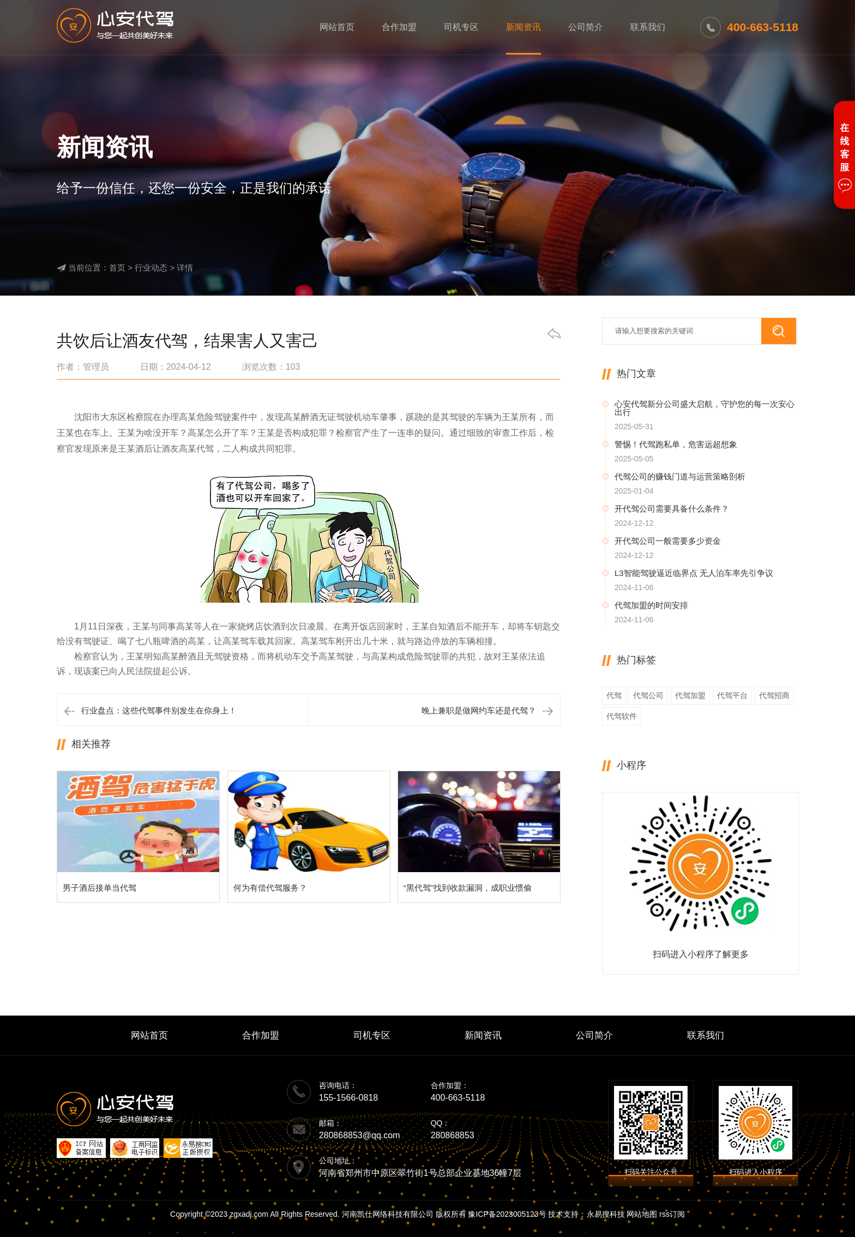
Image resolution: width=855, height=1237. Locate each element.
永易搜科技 (606, 1214)
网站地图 (642, 1214)
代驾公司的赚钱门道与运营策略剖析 (680, 476)
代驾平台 (732, 695)
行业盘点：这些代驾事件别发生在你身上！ (159, 710)
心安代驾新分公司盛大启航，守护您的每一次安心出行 (704, 408)
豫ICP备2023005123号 (507, 1214)
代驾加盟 (690, 695)
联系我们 (647, 27)
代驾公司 (648, 695)
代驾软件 (621, 716)
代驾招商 (774, 695)
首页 (117, 267)
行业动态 (151, 267)
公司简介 (585, 27)
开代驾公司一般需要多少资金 (668, 540)
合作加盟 (399, 27)
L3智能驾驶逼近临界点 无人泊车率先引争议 (694, 573)
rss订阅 (672, 1214)
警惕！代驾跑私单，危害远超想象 (676, 444)
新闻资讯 (523, 27)
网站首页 (337, 27)
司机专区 (461, 27)
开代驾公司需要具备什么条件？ (672, 508)
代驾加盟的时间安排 (651, 605)
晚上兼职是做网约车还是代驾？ (479, 710)
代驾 (614, 695)
